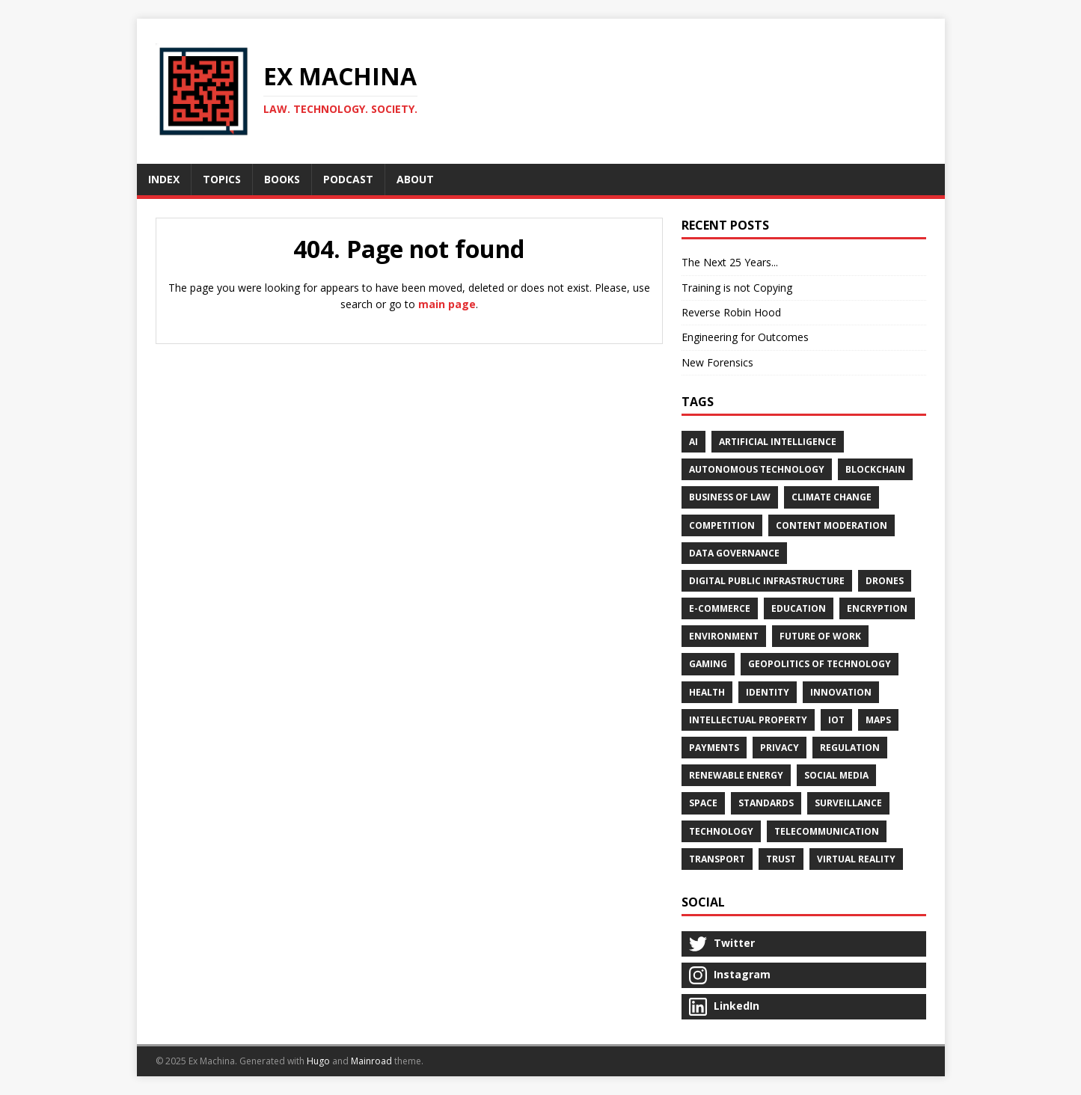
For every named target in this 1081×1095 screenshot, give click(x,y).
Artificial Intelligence (777, 441)
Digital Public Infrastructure (767, 580)
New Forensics (717, 362)
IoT (836, 720)
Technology (721, 831)
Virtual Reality (856, 859)
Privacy (779, 747)
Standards (766, 803)
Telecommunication (826, 831)
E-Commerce (719, 608)
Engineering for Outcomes (745, 337)
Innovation (841, 692)
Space (703, 803)
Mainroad (371, 1061)
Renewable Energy (736, 775)
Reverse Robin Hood (731, 312)
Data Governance (734, 553)
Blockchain (875, 469)
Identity (767, 692)
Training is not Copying (737, 287)
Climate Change (831, 497)
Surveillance (848, 803)
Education (798, 608)
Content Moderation (831, 525)
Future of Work (820, 636)
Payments (714, 747)
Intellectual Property (748, 720)
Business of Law (730, 497)
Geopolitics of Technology (819, 663)
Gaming (708, 663)
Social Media (836, 775)
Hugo (318, 1061)
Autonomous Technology (756, 469)
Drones (885, 580)
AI (693, 441)
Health (707, 692)
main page (447, 304)
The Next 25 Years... (730, 262)
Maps (878, 720)
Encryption (877, 608)
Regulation (850, 747)
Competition (722, 525)
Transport (717, 859)
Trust (781, 859)
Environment (724, 636)
